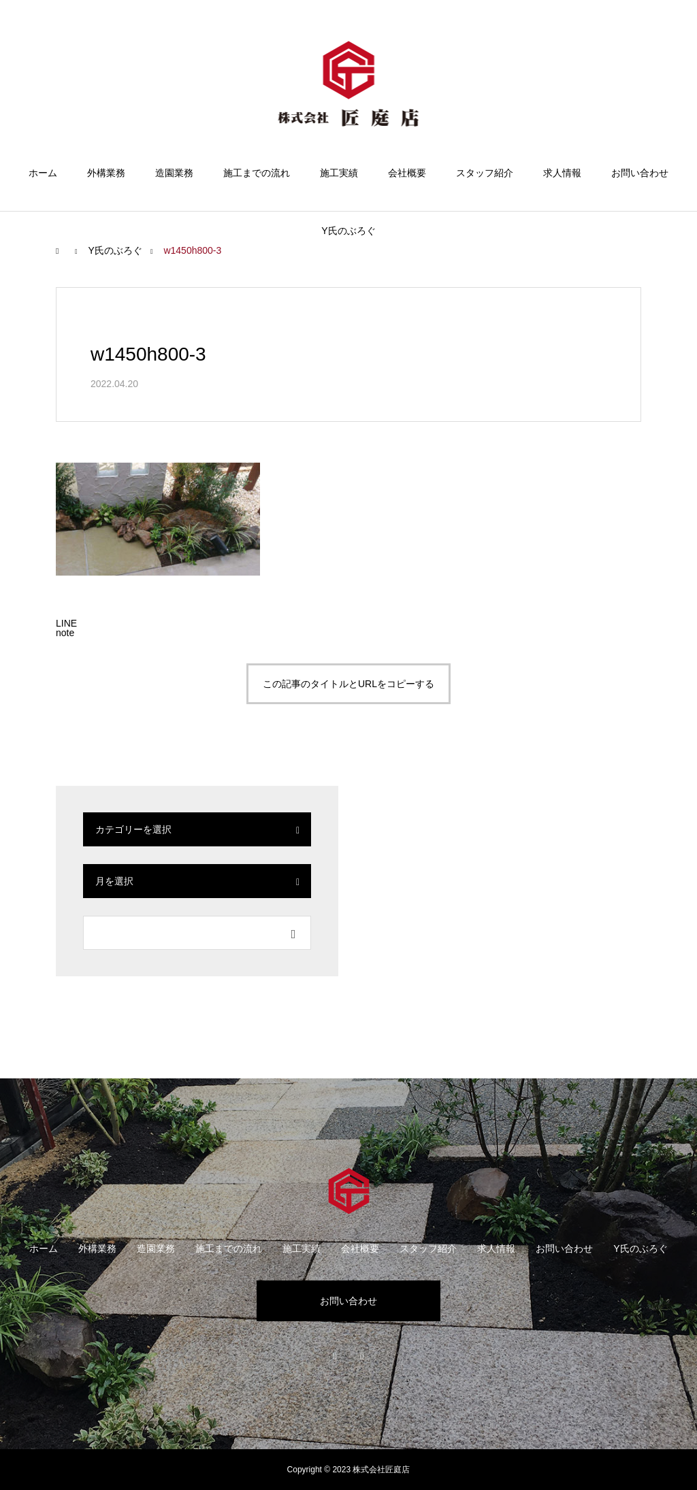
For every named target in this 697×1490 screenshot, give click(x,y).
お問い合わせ (639, 172)
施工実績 (339, 172)
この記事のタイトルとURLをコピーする (348, 683)
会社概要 (407, 172)
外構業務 (106, 172)
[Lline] (66, 623)
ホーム (43, 172)
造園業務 (174, 172)
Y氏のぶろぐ (348, 230)
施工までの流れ (256, 172)
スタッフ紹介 (484, 172)
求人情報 (562, 172)
